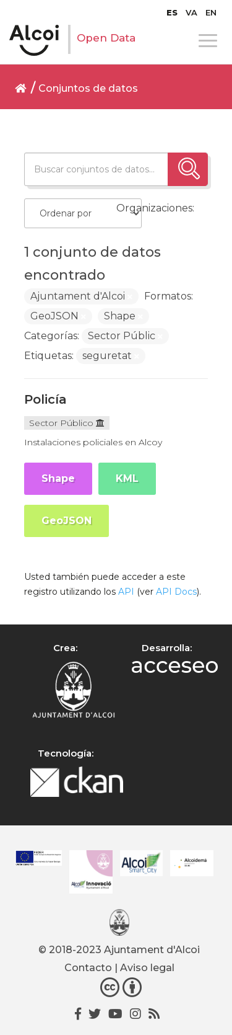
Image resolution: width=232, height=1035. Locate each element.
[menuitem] (172, 12)
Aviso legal (147, 968)
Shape (58, 478)
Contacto (88, 968)
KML (127, 478)
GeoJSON (66, 520)
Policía (45, 399)
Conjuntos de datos (88, 88)
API (126, 591)
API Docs (176, 591)
